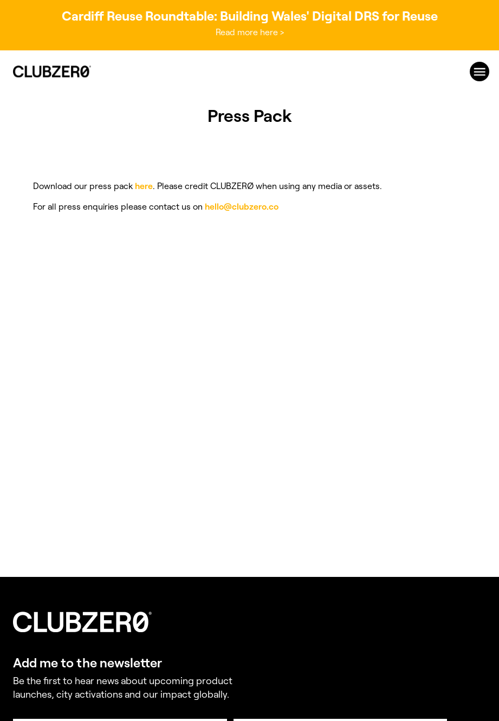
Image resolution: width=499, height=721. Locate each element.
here (144, 186)
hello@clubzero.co (241, 206)
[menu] (479, 71)
